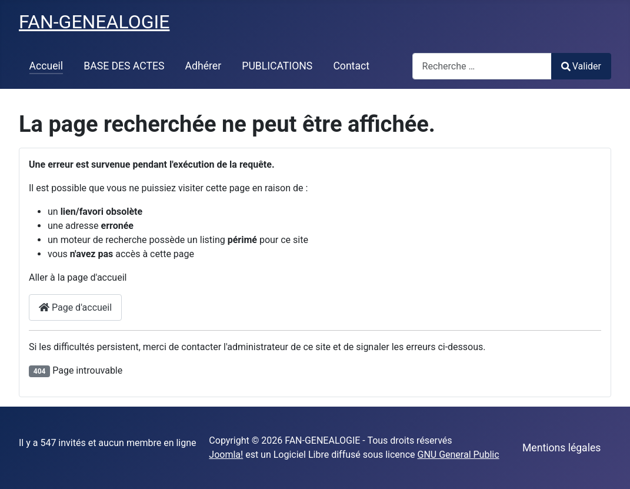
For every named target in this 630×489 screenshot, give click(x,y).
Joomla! (226, 454)
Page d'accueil (75, 307)
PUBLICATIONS (277, 66)
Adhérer (203, 66)
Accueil (46, 66)
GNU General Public (458, 454)
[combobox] (482, 66)
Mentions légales (561, 448)
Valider (581, 66)
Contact (351, 66)
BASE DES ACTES (124, 66)
